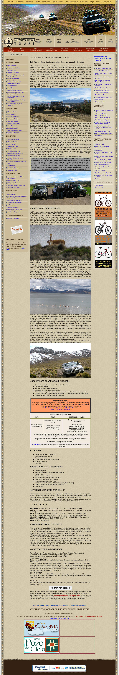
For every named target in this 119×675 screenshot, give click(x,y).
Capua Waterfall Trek (13, 68)
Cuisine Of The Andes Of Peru (104, 160)
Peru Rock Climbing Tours (35, 49)
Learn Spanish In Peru (101, 92)
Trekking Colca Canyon (14, 81)
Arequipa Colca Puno (13, 187)
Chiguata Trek (11, 65)
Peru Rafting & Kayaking (90, 49)
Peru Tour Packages (64, 49)
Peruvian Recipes (100, 170)
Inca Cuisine (98, 150)
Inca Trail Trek (58, 2)
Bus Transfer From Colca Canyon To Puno (102, 81)
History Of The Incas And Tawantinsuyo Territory (102, 123)
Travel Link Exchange (78, 605)
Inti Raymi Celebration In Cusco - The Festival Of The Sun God (103, 127)
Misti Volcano (11, 114)
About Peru (19, 2)
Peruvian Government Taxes (103, 133)
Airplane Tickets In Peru (102, 88)
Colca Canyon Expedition (14, 90)
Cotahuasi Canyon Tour (14, 212)
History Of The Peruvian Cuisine (102, 147)
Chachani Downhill (12, 141)
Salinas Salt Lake (12, 146)
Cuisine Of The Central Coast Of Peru (103, 153)
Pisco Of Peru (99, 185)
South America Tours (77, 49)
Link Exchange (106, 2)
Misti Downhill (11, 144)
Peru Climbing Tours (49, 41)
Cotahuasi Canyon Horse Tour (16, 185)
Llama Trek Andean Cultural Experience (15, 97)
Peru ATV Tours (21, 49)
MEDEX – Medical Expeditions (60, 409)
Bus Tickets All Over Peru (102, 70)
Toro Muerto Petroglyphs (14, 202)
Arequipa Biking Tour (13, 139)
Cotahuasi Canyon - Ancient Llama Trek (15, 75)
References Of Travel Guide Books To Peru (102, 58)
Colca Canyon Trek (13, 78)
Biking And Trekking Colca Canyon (15, 158)
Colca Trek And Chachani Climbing (14, 104)
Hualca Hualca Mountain (14, 130)
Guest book (84, 2)
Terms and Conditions (43, 2)
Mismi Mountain (12, 125)
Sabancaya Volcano (13, 118)
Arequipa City (11, 194)
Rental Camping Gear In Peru (103, 97)
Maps (97, 2)
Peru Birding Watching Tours (104, 49)
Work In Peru (99, 99)
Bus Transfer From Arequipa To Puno (103, 77)
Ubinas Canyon (11, 148)
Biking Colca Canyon (13, 155)
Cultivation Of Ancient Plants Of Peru (103, 175)
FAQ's (92, 2)
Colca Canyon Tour (13, 207)
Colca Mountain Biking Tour (15, 153)
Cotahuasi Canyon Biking (14, 167)
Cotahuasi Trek (11, 70)
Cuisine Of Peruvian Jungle (103, 162)
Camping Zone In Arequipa (103, 68)
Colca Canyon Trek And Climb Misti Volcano (16, 100)
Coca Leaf (98, 179)
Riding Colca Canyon (13, 183)
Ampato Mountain (12, 128)
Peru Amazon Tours (100, 41)
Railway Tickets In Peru (102, 90)
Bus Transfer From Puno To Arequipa (103, 85)
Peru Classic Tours (110, 41)
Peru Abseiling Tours (51, 49)
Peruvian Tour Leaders (59, 605)
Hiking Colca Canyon (13, 83)
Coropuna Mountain (13, 132)
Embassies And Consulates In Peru (104, 111)
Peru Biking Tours (59, 41)
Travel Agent (98, 135)
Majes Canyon (11, 165)
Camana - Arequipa (13, 218)
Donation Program (100, 102)
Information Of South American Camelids (101, 114)
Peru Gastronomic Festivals (103, 173)
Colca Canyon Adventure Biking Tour (16, 162)
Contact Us (29, 2)
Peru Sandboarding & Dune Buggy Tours (72, 41)
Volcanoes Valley (12, 170)
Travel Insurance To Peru (102, 131)
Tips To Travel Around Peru (103, 117)
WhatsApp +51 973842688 (59, 618)
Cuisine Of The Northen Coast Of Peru (104, 156)
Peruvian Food (99, 144)
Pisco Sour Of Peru (100, 188)
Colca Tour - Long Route (14, 209)
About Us (10, 2)
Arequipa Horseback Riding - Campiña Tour (15, 177)
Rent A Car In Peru (100, 95)
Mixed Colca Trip (12, 85)
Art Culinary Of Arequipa (102, 164)
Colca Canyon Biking (13, 151)
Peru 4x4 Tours (10, 49)
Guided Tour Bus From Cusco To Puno (103, 73)
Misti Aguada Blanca (13, 116)
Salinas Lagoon (12, 205)
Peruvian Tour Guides (41, 605)
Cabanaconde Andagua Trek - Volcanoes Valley (16, 93)
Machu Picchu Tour (71, 2)
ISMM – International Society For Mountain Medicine (60, 408)
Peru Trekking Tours (38, 41)
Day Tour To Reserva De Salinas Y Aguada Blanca (16, 197)
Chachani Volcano (12, 121)
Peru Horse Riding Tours (88, 41)
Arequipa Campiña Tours (14, 200)
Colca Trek (10, 88)
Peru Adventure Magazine (102, 120)
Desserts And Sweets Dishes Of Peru (103, 167)
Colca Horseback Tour (13, 180)
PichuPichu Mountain (13, 123)
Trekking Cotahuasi (13, 72)
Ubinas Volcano (12, 112)
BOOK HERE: (36, 444)
